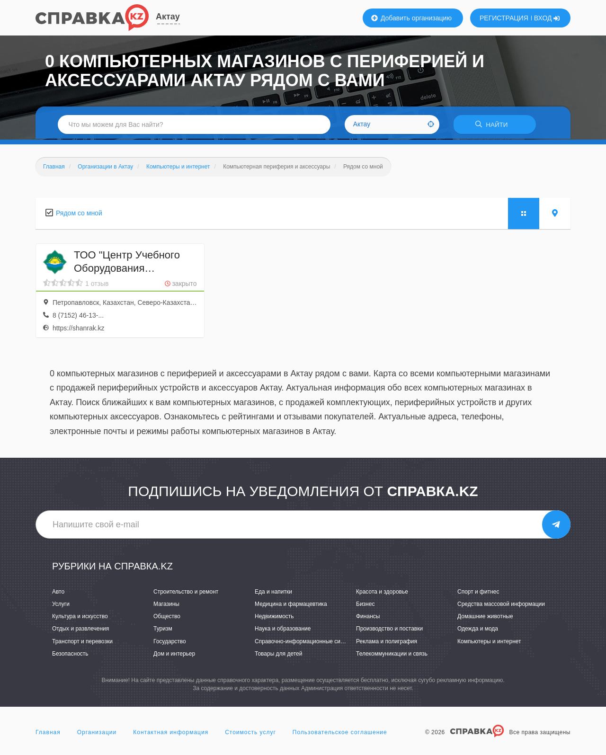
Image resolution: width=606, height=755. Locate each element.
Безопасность (70, 654)
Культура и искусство (80, 617)
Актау (168, 16)
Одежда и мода (477, 630)
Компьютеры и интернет (489, 642)
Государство (169, 642)
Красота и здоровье (382, 592)
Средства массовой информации (501, 605)
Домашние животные (485, 617)
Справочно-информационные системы (306, 642)
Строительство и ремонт (185, 592)
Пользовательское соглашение (340, 733)
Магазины (166, 605)
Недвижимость (274, 617)
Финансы (368, 617)
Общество (166, 617)
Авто (58, 592)
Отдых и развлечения (80, 630)
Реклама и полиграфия (386, 642)
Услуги (61, 605)
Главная (48, 733)
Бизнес (365, 605)
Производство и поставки (389, 630)
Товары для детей (278, 654)
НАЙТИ (494, 125)
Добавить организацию (411, 18)
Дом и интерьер (174, 654)
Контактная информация (170, 733)
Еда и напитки (273, 592)
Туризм (162, 630)
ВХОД (547, 18)
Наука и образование (283, 630)
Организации (97, 733)
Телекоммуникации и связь (392, 654)
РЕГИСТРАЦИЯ (504, 18)
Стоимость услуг (250, 733)
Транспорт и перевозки (82, 642)
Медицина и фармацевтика (291, 605)
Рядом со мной (79, 214)
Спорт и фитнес (478, 592)
